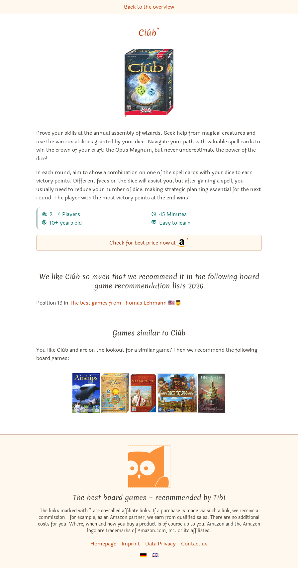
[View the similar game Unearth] (212, 393)
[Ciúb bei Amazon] (149, 86)
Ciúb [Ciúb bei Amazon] (149, 32)
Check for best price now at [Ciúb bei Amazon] (149, 242)
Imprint (131, 543)
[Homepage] (149, 466)
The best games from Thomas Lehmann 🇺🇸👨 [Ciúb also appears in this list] (125, 303)
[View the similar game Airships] (86, 393)
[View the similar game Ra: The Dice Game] (115, 393)
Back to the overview (149, 7)
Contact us (194, 543)
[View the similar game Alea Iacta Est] (143, 393)
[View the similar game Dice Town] (177, 393)
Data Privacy (160, 543)
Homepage (103, 543)
